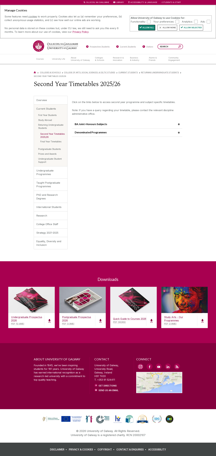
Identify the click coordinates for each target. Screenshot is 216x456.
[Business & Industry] (137, 59)
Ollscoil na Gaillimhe (97, 2)
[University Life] (59, 59)
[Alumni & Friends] (156, 59)
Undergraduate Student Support (50, 160)
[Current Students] (126, 47)
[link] (62, 419)
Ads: (202, 21)
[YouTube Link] (159, 367)
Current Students (128, 72)
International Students (49, 207)
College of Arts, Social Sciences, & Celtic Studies (89, 72)
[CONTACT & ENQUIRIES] (131, 449)
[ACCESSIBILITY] (157, 449)
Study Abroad (45, 120)
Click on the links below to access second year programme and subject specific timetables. (123, 102)
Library (120, 2)
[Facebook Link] (150, 367)
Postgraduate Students (49, 149)
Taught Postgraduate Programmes (48, 184)
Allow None (169, 27)
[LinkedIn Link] (168, 367)
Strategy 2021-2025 (47, 232)
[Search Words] (170, 46)
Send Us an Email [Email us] (108, 390)
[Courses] (42, 59)
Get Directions (108, 385)
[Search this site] (180, 47)
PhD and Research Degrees (47, 196)
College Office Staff (47, 224)
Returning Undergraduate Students (160, 72)
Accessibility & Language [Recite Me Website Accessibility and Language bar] (142, 2)
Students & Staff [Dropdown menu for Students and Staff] (171, 2)
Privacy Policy (80, 31)
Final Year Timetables (51, 141)
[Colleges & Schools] (102, 59)
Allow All (148, 27)
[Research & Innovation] (119, 59)
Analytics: (187, 21)
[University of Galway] (55, 46)
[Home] (35, 72)
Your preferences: (163, 21)
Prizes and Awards (47, 154)
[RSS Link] (177, 367)
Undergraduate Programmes (45, 172)
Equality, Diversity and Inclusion (48, 243)
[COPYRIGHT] (107, 449)
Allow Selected (193, 27)
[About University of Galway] (80, 59)
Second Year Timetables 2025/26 (52, 135)
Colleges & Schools (50, 72)
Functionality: (138, 21)
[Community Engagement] (174, 59)
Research (41, 215)
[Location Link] (159, 391)
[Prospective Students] (97, 47)
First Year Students (47, 115)
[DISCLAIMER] (59, 449)
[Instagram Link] (140, 367)
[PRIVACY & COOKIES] (83, 449)
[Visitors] (148, 47)
